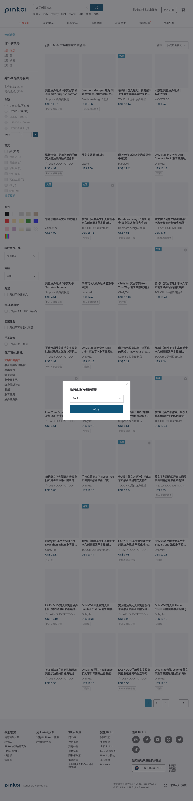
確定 (96, 409)
